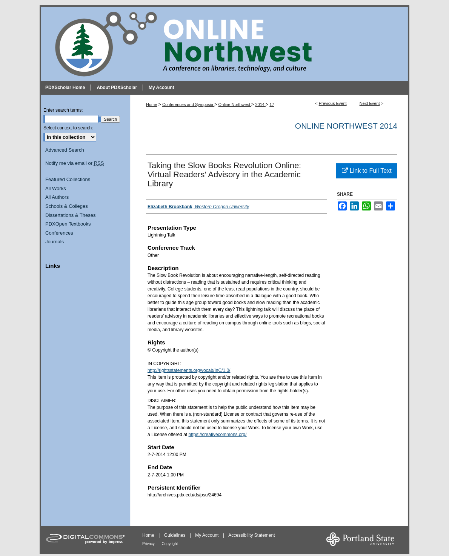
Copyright (170, 544)
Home (151, 104)
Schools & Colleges (66, 206)
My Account (207, 535)
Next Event (370, 103)
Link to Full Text (366, 170)
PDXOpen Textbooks (68, 224)
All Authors (57, 197)
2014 (260, 104)
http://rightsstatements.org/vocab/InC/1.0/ (189, 370)
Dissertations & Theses (70, 215)
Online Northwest (234, 104)
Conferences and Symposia (188, 104)
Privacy (149, 544)
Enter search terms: (63, 110)
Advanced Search (64, 150)
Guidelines (175, 535)
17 (271, 104)
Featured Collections (67, 179)
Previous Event (333, 103)
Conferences (59, 233)
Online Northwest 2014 (346, 125)
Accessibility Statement (251, 535)
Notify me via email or (74, 163)
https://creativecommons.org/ (218, 434)
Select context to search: (68, 128)
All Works (55, 188)
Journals (54, 241)
